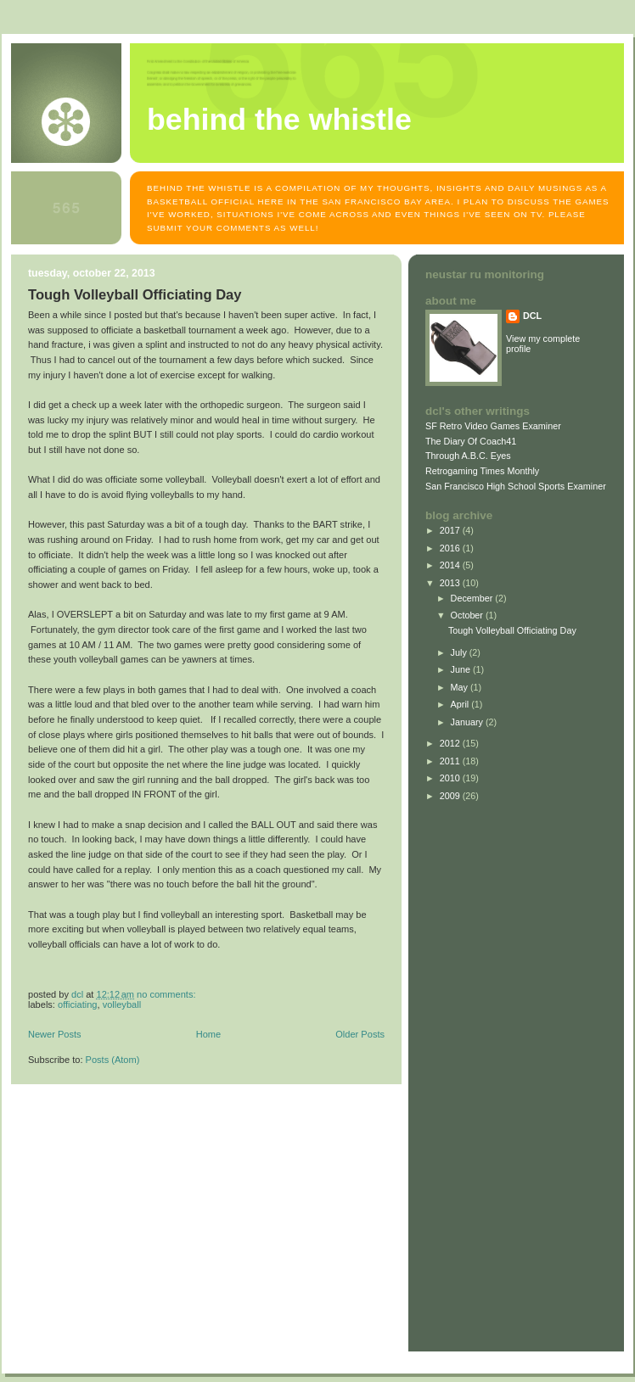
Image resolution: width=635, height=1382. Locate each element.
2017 (451, 530)
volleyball (122, 1004)
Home (208, 1034)
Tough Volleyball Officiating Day (135, 295)
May (460, 687)
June (462, 669)
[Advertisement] (476, 1073)
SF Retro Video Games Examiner (493, 426)
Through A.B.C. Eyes (468, 455)
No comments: (167, 994)
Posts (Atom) (113, 1060)
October (468, 615)
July (460, 652)
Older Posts (360, 1034)
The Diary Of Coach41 (470, 441)
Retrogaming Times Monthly (482, 471)
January (468, 722)
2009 (451, 796)
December (473, 598)
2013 (451, 583)
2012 (451, 743)
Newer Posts (54, 1034)
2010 (451, 778)
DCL (532, 316)
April (461, 704)
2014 (451, 565)
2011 (451, 761)
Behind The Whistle (279, 120)
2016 (451, 548)
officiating (77, 1004)
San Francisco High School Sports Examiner (515, 486)
